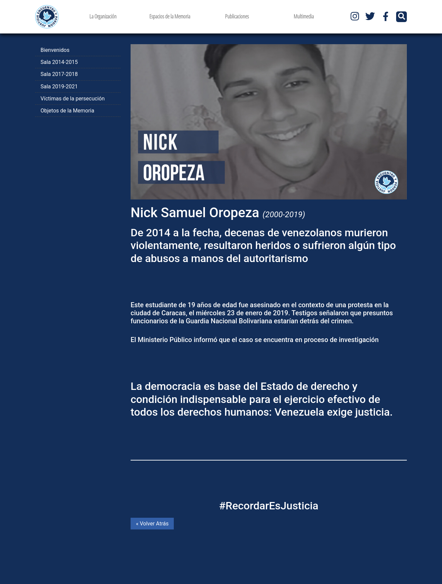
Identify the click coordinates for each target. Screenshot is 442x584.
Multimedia (304, 16)
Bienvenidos (55, 50)
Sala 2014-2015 (59, 62)
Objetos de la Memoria (67, 110)
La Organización (103, 16)
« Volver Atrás (152, 523)
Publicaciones (237, 16)
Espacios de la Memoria (169, 16)
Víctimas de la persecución (73, 98)
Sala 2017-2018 (59, 74)
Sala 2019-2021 (59, 86)
